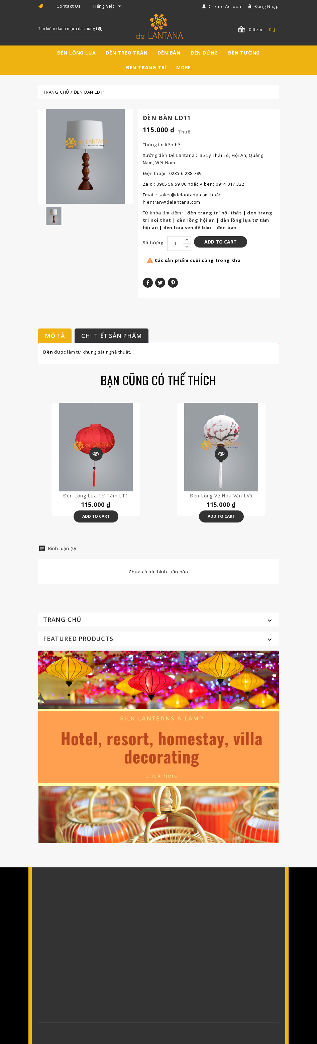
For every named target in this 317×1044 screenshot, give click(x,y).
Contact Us (69, 6)
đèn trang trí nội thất (214, 213)
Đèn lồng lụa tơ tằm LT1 (95, 495)
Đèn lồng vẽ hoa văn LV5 (221, 495)
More (183, 67)
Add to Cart (220, 242)
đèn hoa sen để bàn (187, 227)
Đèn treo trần (126, 53)
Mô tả (55, 336)
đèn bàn (227, 227)
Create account (226, 6)
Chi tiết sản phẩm (111, 336)
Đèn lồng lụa (76, 53)
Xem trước (96, 454)
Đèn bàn (169, 53)
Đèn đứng (204, 53)
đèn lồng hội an (196, 220)
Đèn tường (244, 53)
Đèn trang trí (146, 67)
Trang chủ (62, 619)
